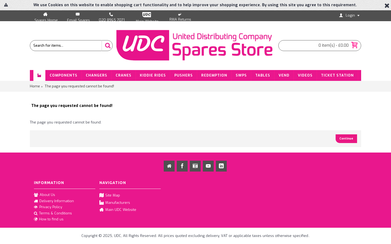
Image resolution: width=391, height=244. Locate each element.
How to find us (49, 219)
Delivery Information (54, 201)
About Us (44, 195)
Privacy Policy (48, 207)
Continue (346, 139)
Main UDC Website (117, 210)
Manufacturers (114, 203)
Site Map (109, 195)
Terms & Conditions (53, 213)
